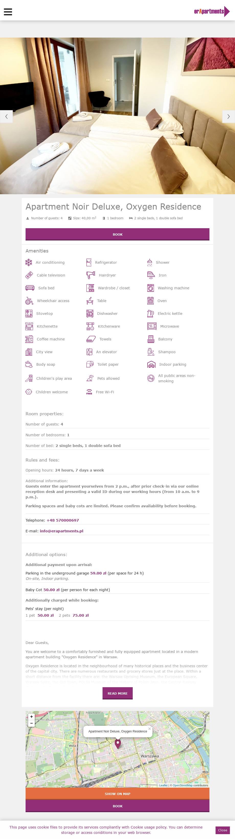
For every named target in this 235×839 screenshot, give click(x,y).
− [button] (31, 723)
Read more (118, 693)
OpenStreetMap (183, 785)
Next (228, 116)
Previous (6, 116)
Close (222, 830)
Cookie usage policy (148, 827)
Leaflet (163, 785)
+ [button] (31, 717)
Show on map (117, 794)
